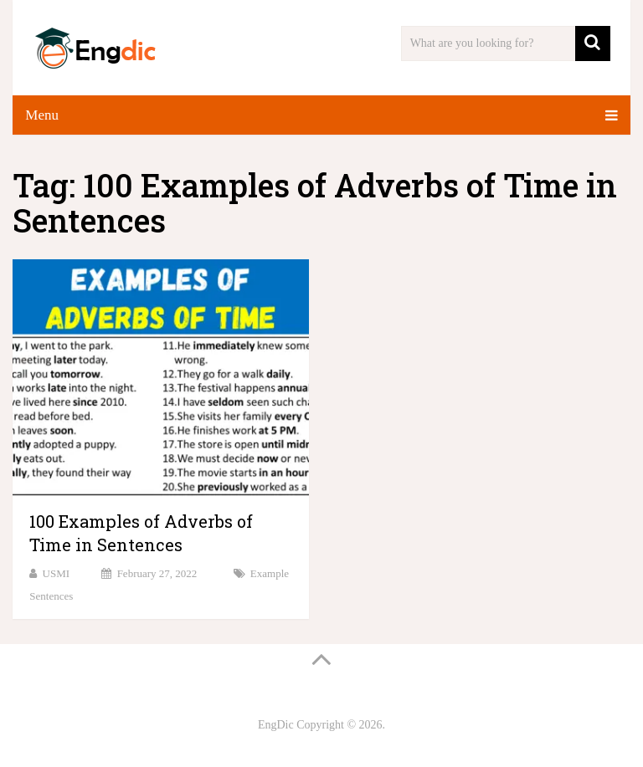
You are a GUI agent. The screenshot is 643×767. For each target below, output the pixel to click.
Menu (42, 115)
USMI (56, 573)
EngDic (276, 724)
